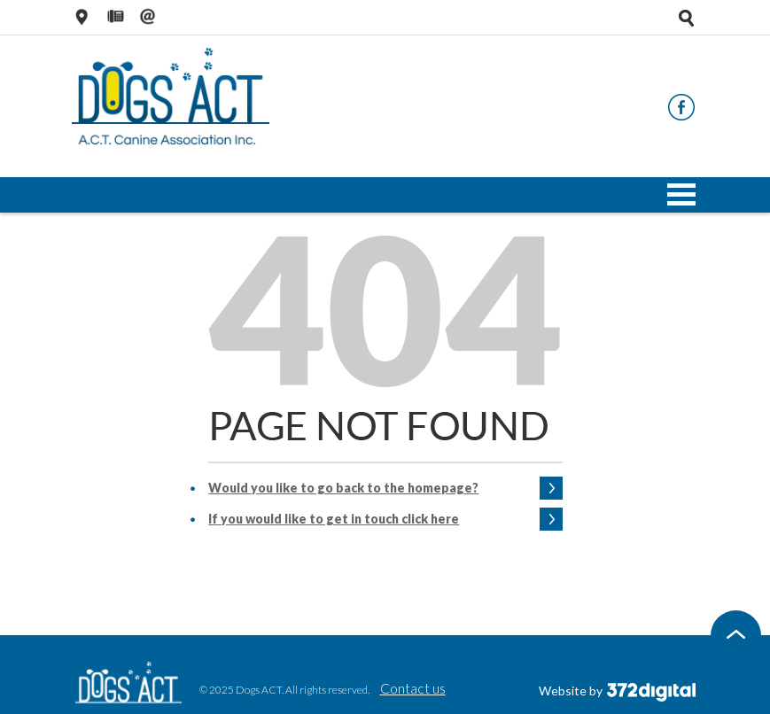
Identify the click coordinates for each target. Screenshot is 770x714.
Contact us (413, 687)
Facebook (681, 107)
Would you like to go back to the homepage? (343, 487)
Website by (617, 690)
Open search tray (686, 17)
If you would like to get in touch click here (333, 518)
